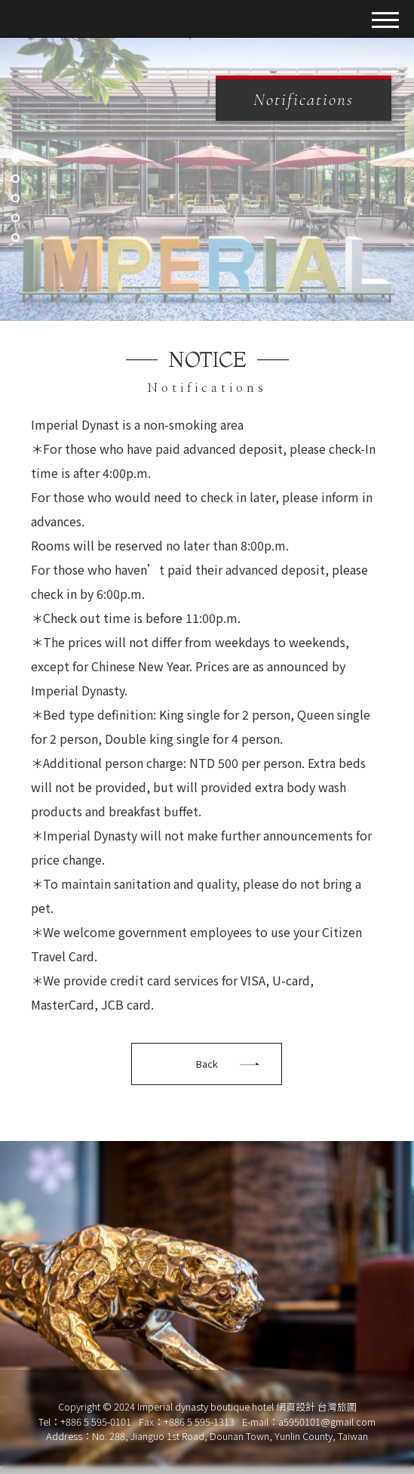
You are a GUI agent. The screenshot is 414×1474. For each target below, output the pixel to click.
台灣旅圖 (337, 1406)
